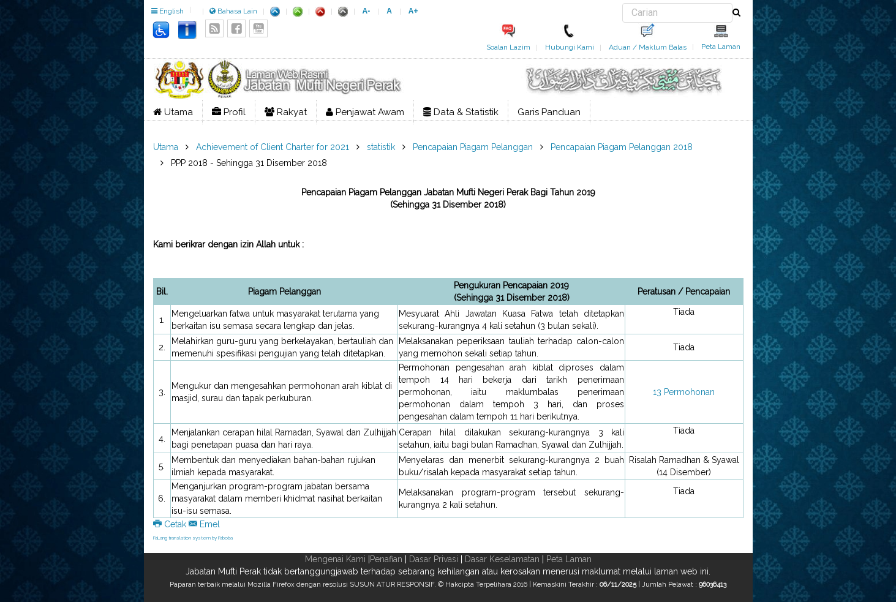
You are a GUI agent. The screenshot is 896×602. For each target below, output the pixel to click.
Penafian (386, 559)
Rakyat (286, 112)
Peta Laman (720, 46)
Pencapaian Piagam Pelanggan (473, 147)
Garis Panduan (549, 112)
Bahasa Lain (233, 11)
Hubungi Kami (569, 47)
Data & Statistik (461, 112)
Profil (229, 112)
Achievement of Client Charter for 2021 (272, 147)
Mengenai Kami (335, 559)
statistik (381, 147)
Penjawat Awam (365, 112)
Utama (173, 112)
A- (367, 11)
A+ (413, 11)
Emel (204, 524)
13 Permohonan (684, 392)
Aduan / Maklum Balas (648, 47)
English (167, 11)
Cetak (171, 524)
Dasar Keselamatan (502, 559)
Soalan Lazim (508, 47)
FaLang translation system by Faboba (193, 538)
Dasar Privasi (433, 559)
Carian (622, 3)
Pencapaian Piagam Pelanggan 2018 (622, 147)
